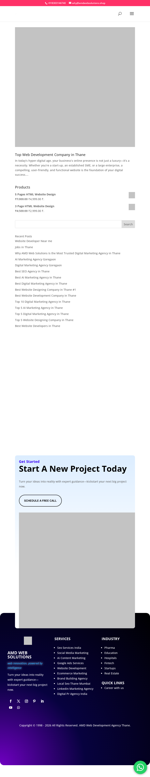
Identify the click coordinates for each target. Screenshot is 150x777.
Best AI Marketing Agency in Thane (38, 277)
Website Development (71, 668)
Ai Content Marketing (71, 658)
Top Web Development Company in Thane (50, 154)
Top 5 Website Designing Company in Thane (44, 320)
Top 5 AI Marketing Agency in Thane (39, 308)
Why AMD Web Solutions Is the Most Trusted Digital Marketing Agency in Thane (67, 253)
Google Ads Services (70, 663)
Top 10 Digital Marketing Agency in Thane (42, 302)
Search (128, 224)
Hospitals (110, 658)
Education (111, 653)
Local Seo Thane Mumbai (73, 683)
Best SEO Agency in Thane (32, 271)
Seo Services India (69, 648)
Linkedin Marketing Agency (75, 689)
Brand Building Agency (72, 678)
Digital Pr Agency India (72, 694)
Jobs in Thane (24, 247)
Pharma (109, 648)
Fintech (109, 663)
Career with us (114, 688)
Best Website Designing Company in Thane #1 (45, 289)
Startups (110, 668)
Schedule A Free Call (40, 500)
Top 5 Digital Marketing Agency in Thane (42, 314)
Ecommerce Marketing (72, 673)
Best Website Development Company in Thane (45, 295)
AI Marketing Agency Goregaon (35, 259)
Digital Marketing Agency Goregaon (38, 265)
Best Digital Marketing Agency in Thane (41, 283)
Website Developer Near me (33, 241)
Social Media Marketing (72, 653)
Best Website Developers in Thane (37, 326)
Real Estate (111, 673)
